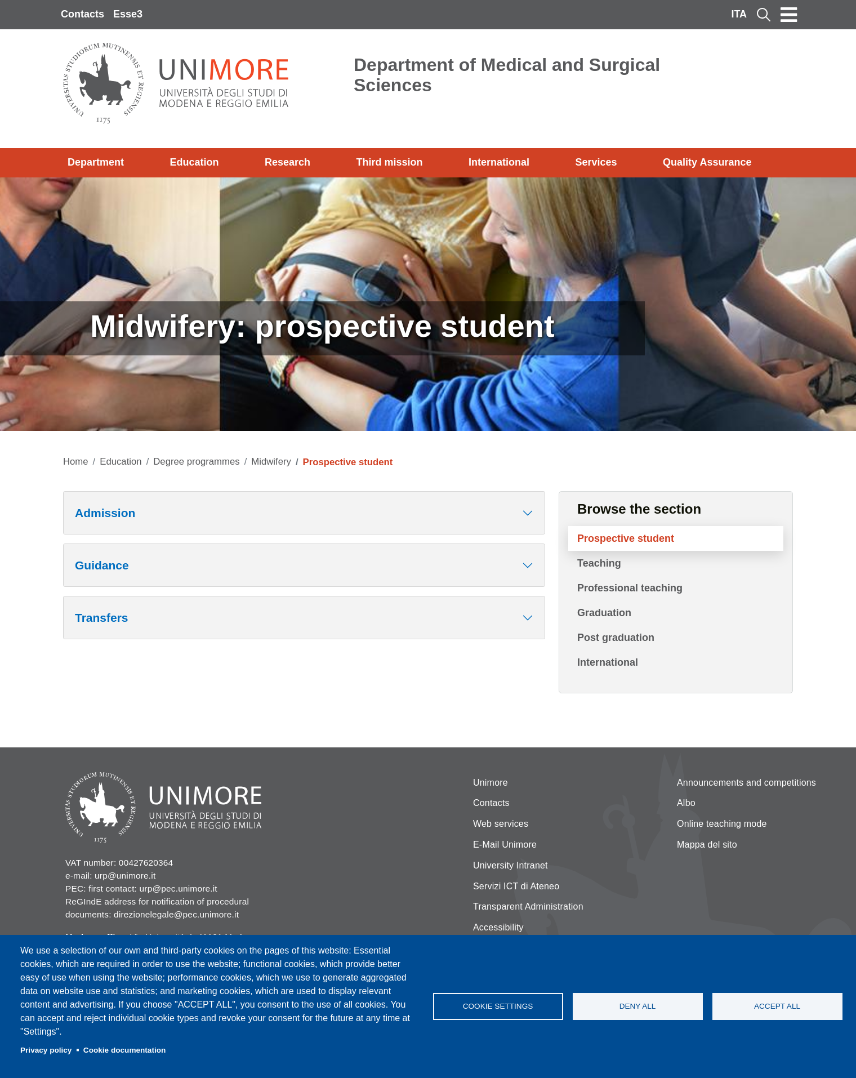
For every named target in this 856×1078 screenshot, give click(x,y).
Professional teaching (630, 588)
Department (96, 162)
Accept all (777, 1006)
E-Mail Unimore (505, 844)
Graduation (604, 612)
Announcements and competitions (746, 782)
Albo (686, 803)
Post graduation (615, 637)
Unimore (490, 782)
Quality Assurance (707, 162)
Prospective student (625, 538)
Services (596, 162)
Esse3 (127, 14)
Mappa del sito (707, 844)
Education (194, 162)
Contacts (82, 14)
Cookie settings (498, 1006)
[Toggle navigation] (789, 14)
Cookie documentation (124, 1050)
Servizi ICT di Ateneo (516, 886)
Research (287, 162)
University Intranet (510, 865)
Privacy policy (46, 1050)
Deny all (637, 1006)
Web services (500, 823)
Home (75, 461)
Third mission (389, 162)
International (499, 162)
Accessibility (498, 927)
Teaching (599, 563)
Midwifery (271, 461)
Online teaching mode (722, 823)
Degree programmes (196, 461)
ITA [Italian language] (739, 14)
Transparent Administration (528, 906)
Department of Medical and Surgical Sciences (507, 75)
